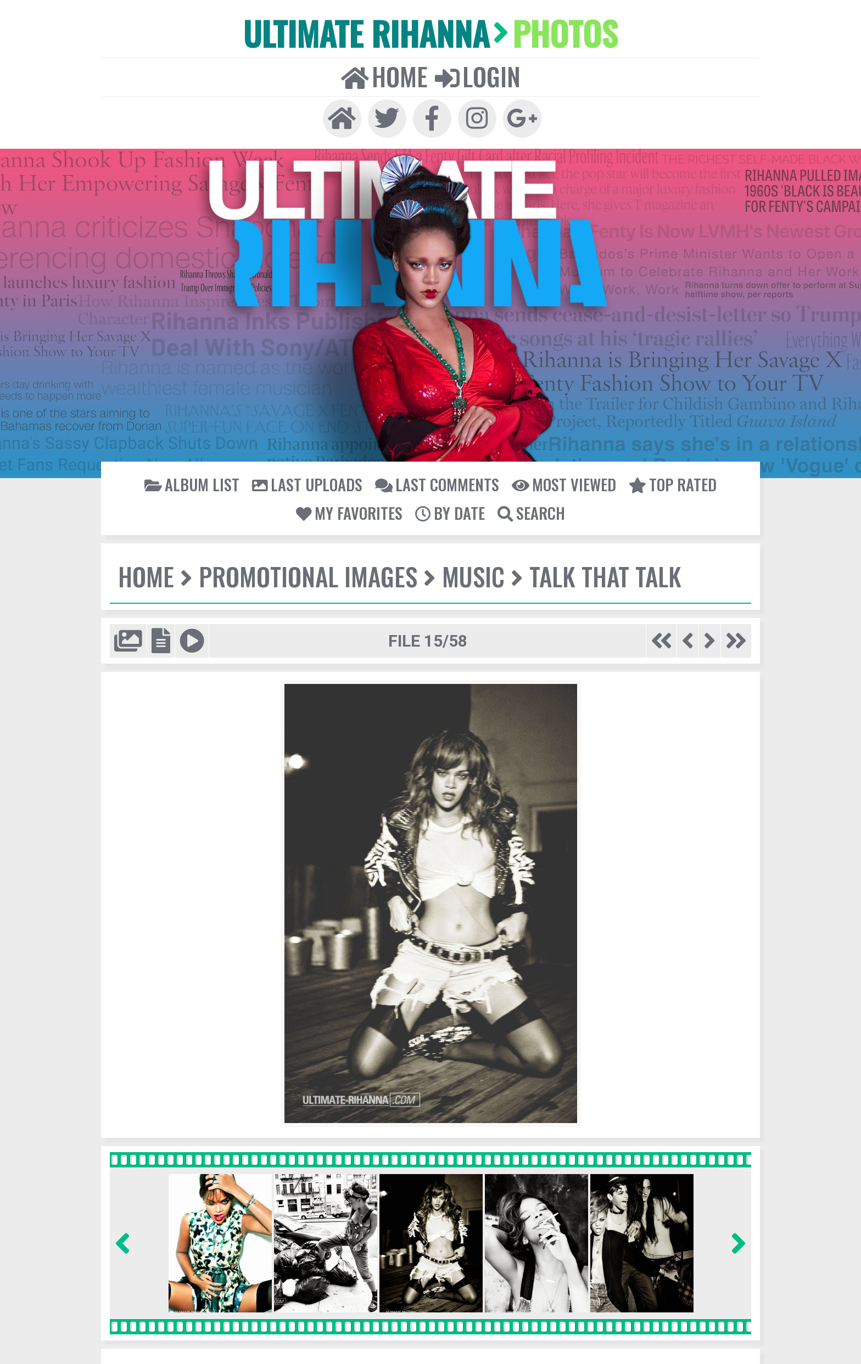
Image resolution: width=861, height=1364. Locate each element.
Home (384, 76)
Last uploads (307, 484)
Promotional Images (308, 576)
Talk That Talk (605, 576)
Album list (191, 484)
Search (531, 512)
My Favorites (349, 512)
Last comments (437, 484)
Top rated (673, 484)
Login (478, 76)
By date (450, 512)
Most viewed (564, 484)
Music (473, 576)
